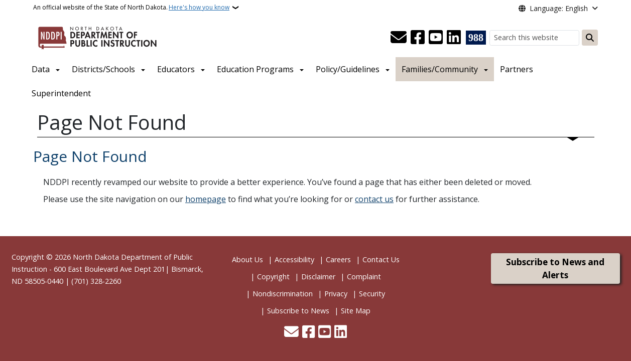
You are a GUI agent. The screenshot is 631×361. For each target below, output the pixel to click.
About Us (247, 259)
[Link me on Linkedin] (454, 37)
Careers (338, 259)
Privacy (335, 293)
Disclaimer (318, 276)
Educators (176, 69)
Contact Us (381, 259)
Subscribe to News (298, 310)
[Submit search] (590, 38)
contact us (374, 199)
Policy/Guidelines (348, 69)
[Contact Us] (399, 37)
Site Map (355, 310)
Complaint (364, 276)
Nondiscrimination (283, 293)
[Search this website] (534, 38)
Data (41, 69)
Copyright (273, 276)
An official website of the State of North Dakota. (131, 7)
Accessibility (294, 259)
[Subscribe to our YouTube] (436, 37)
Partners (516, 69)
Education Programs (255, 69)
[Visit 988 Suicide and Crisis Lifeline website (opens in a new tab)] (476, 38)
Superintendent (61, 93)
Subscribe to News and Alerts (555, 268)
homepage (205, 199)
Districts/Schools (103, 69)
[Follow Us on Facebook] (418, 37)
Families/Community (440, 69)
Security (372, 293)
